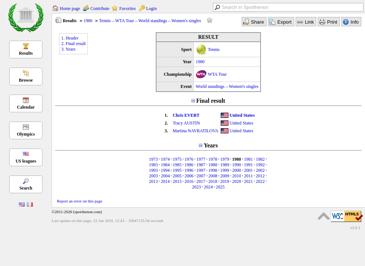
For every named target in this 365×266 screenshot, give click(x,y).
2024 (208, 187)
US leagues (26, 161)
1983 (153, 164)
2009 (224, 175)
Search (25, 188)
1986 (189, 164)
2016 (189, 181)
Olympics (26, 134)
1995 (177, 170)
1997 (200, 170)
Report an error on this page (79, 201)
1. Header (70, 38)
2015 (177, 181)
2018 (213, 181)
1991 (248, 164)
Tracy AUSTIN (186, 123)
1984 (165, 164)
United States (242, 115)
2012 (260, 175)
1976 (189, 159)
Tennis (214, 49)
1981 (248, 159)
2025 (220, 187)
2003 (153, 175)
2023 (196, 187)
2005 (177, 175)
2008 (213, 175)
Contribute (99, 8)
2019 (224, 181)
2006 (189, 175)
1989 (224, 164)
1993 (153, 170)
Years (211, 145)
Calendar (26, 107)
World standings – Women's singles (227, 86)
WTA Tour (217, 74)
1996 (189, 170)
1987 (200, 164)
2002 (260, 170)
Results (25, 53)
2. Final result (73, 43)
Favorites (127, 8)
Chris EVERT (186, 115)
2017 (200, 181)
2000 (236, 170)
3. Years (68, 49)
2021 (248, 181)
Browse (26, 80)
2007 (201, 175)
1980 (87, 20)
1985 (177, 164)
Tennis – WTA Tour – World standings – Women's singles (150, 20)
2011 (248, 175)
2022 (260, 181)
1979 (224, 159)
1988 (213, 164)
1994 (165, 170)
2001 (248, 170)
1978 (213, 159)
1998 (213, 170)
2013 (153, 181)
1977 (200, 159)
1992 (260, 164)
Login (151, 8)
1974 (165, 159)
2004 (165, 175)
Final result (210, 101)
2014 (165, 181)
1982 (260, 159)
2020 (236, 181)
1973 (153, 159)
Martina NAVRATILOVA (195, 130)
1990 (236, 164)
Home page (70, 8)
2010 (236, 175)
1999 (224, 170)
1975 (177, 159)
